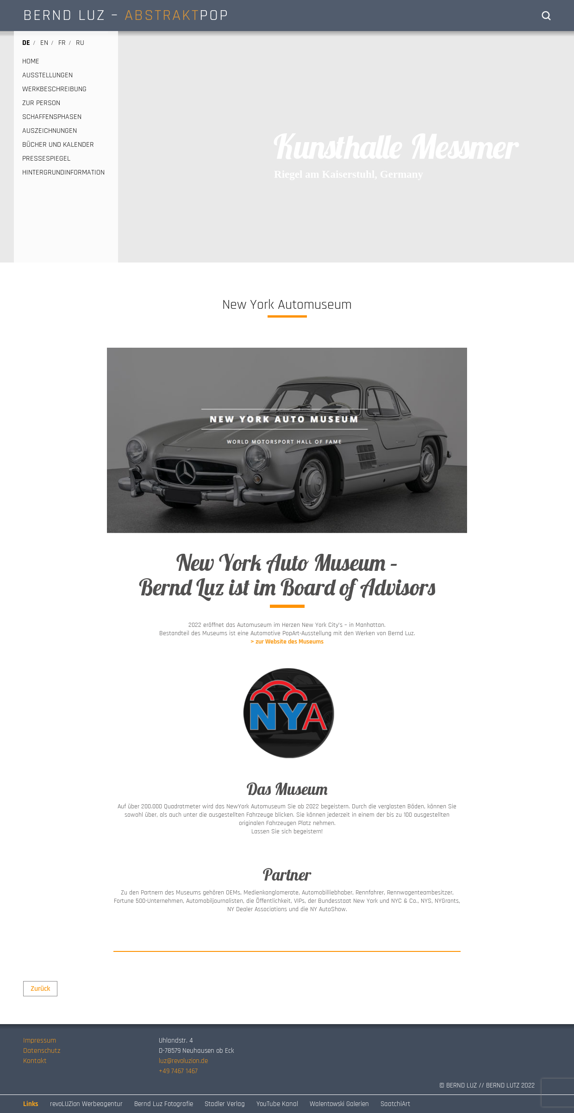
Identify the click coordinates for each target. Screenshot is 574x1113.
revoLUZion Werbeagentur (86, 1104)
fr (62, 43)
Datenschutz (41, 1051)
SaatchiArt (395, 1104)
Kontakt (35, 1061)
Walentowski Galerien (339, 1104)
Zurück (40, 989)
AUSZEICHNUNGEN (49, 131)
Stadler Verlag (225, 1104)
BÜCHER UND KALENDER (58, 145)
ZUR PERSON (41, 103)
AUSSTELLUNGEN (47, 75)
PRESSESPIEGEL (46, 158)
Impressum (39, 1040)
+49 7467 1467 (178, 1071)
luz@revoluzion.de (183, 1061)
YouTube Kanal (277, 1104)
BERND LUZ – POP (126, 15)
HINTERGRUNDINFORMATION (63, 172)
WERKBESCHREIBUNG (54, 89)
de (26, 43)
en (44, 43)
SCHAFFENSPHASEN (51, 117)
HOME (30, 61)
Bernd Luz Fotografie (163, 1104)
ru (80, 43)
